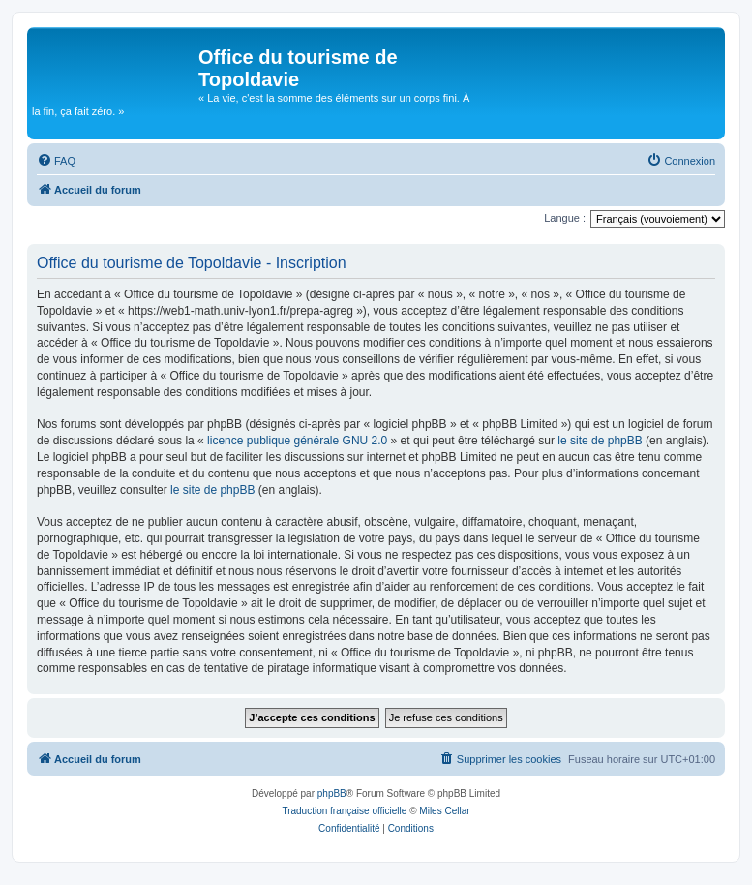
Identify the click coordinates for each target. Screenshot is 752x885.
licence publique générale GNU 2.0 (297, 440)
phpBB (331, 793)
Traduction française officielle (344, 811)
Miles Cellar (444, 811)
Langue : (565, 218)
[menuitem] (56, 160)
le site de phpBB (599, 440)
